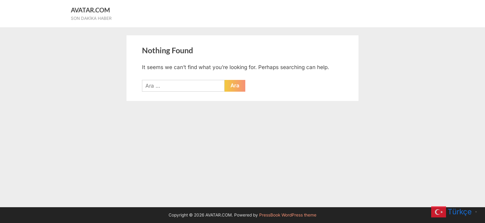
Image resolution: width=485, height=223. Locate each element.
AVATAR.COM (90, 10)
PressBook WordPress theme (287, 214)
